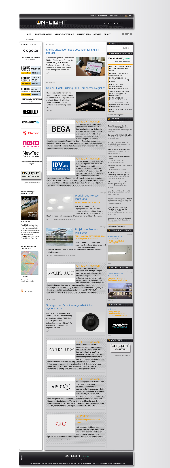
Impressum (113, 16)
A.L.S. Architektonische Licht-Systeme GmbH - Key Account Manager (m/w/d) (119, 104)
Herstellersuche (43, 34)
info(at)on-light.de (103, 463)
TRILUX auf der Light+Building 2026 (119, 149)
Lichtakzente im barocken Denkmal (119, 218)
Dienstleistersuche (64, 34)
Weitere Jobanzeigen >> (116, 115)
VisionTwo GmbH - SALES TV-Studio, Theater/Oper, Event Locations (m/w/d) (119, 93)
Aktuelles (29, 291)
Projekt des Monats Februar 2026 (115, 275)
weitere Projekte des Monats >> (64, 255)
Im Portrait (82, 416)
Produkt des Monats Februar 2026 (115, 237)
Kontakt (92, 16)
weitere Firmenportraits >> (64, 440)
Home (28, 34)
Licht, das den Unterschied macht (119, 191)
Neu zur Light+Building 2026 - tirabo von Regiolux (75, 88)
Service (97, 34)
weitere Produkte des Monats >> (64, 219)
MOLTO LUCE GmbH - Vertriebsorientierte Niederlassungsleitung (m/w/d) (119, 86)
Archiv (107, 34)
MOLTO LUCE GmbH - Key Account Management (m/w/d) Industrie (119, 80)
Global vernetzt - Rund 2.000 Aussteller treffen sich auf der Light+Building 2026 (117, 209)
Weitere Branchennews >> (116, 226)
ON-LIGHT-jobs (84, 34)
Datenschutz (102, 16)
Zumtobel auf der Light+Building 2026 (120, 135)
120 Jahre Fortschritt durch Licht (118, 142)
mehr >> (49, 73)
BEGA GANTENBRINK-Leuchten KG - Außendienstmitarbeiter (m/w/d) (120, 68)
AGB (121, 16)
